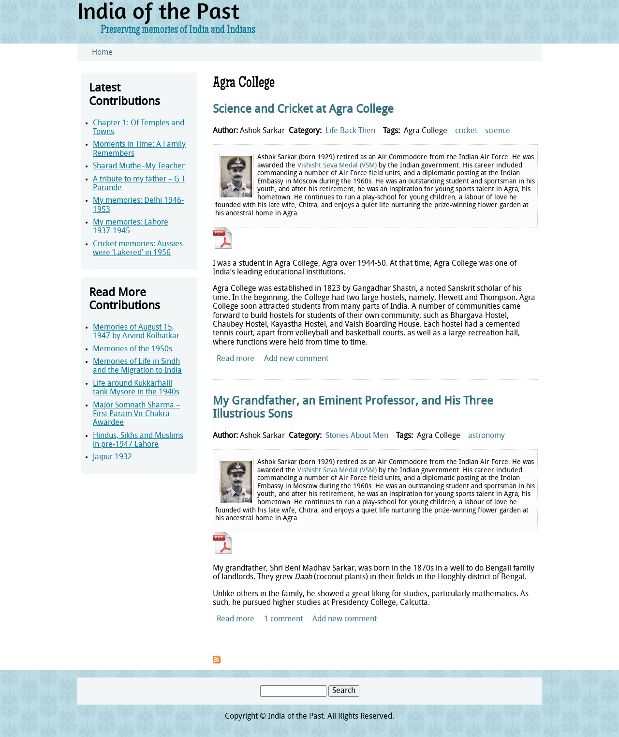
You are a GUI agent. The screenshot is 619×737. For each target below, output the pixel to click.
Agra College (425, 131)
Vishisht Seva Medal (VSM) (337, 165)
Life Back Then (350, 131)
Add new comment (296, 359)
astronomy (486, 436)
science (497, 131)
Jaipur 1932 (112, 457)
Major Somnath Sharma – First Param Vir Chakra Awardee (136, 414)
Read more (235, 359)
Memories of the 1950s (132, 349)
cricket (466, 131)
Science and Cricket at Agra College (303, 110)
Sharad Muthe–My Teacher (139, 166)
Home (102, 53)
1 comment (283, 619)
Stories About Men (356, 436)
